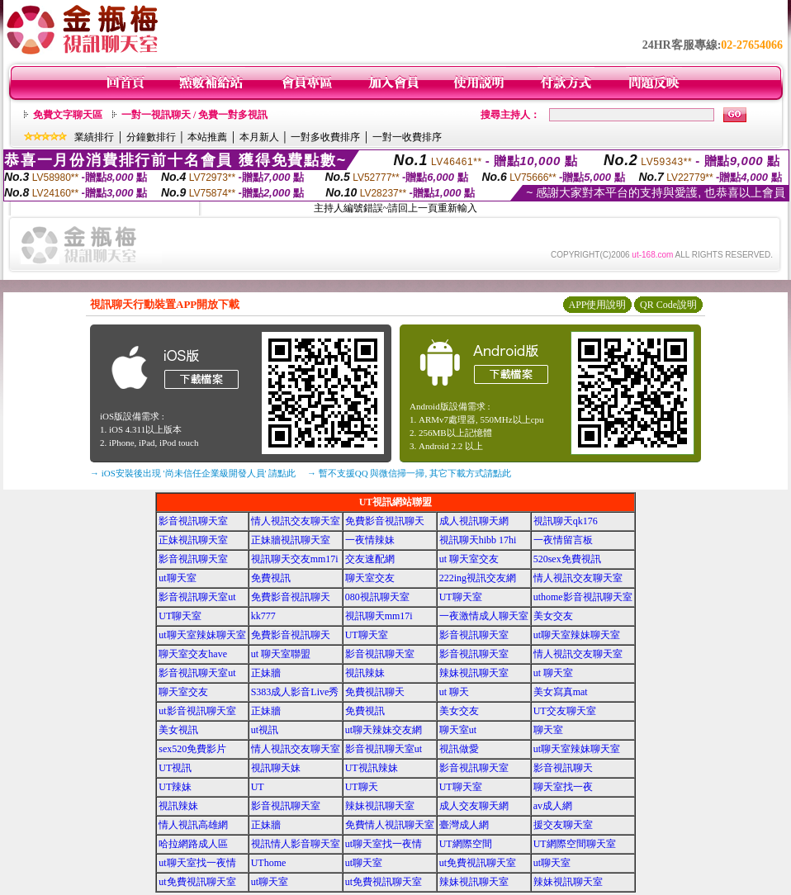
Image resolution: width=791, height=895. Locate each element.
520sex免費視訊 (567, 559)
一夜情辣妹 (370, 540)
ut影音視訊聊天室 (197, 711)
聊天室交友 (370, 578)
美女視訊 (178, 730)
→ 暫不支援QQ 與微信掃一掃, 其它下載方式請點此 (409, 473)
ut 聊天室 (553, 673)
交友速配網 (370, 559)
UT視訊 (175, 768)
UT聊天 (361, 787)
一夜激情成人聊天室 (483, 616)
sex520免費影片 (192, 749)
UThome (269, 863)
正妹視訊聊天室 (193, 540)
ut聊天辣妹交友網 (383, 730)
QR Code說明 (668, 304)
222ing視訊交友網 (477, 578)
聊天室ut (457, 730)
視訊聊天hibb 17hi (478, 540)
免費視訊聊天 (375, 692)
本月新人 (259, 137)
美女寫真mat (560, 692)
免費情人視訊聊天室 (389, 825)
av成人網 (552, 806)
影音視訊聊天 (563, 768)
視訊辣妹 (365, 673)
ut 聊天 (454, 692)
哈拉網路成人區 (193, 844)
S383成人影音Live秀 (295, 692)
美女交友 (553, 616)
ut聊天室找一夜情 (383, 844)
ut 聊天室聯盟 (280, 654)
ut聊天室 (177, 578)
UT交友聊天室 (564, 711)
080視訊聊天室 (377, 597)
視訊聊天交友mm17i (295, 559)
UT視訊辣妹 (371, 768)
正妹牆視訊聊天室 (290, 540)
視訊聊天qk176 (565, 521)
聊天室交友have (193, 654)
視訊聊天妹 (276, 768)
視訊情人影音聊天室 (295, 844)
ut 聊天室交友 (469, 559)
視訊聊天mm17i (379, 616)
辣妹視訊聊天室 (474, 673)
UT (257, 787)
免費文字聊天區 (67, 115)
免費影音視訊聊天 (384, 521)
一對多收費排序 (325, 137)
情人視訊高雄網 (193, 825)
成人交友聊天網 (474, 806)
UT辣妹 (175, 787)
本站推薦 (207, 137)
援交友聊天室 (563, 825)
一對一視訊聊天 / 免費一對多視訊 (194, 115)
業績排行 (94, 137)
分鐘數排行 (151, 137)
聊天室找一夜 (563, 787)
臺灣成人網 (464, 825)
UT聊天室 (460, 597)
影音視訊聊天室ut (197, 597)
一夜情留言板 (563, 540)
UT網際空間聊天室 (574, 844)
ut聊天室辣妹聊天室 (202, 635)
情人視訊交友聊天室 (295, 521)
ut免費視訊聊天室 (477, 863)
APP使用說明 (597, 304)
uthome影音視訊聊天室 (582, 597)
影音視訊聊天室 (193, 521)
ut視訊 (264, 730)
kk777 (263, 616)
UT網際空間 (465, 844)
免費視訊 (271, 578)
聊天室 (548, 730)
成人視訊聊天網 (474, 521)
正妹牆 (266, 673)
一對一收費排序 (407, 137)
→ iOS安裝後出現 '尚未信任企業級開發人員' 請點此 (193, 473)
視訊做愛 (459, 749)
